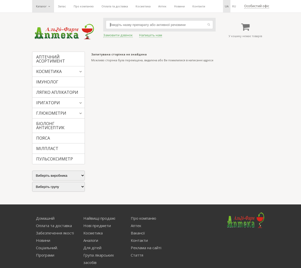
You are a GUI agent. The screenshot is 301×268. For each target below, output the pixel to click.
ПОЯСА (43, 138)
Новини (179, 6)
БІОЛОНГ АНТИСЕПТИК (50, 125)
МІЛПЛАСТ (47, 148)
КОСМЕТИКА (49, 71)
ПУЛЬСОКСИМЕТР (54, 159)
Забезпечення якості (55, 232)
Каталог (43, 6)
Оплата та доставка (114, 6)
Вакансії (138, 232)
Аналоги (90, 240)
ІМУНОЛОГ (47, 82)
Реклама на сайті (146, 247)
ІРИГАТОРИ (48, 103)
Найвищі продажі (99, 218)
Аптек (162, 6)
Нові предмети (97, 225)
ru (234, 6)
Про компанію (84, 6)
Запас (62, 6)
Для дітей (92, 247)
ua (227, 6)
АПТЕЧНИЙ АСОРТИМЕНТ (50, 59)
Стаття (137, 255)
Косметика (143, 6)
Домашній (45, 218)
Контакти (198, 6)
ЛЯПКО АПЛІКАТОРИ (57, 92)
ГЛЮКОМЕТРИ (51, 113)
